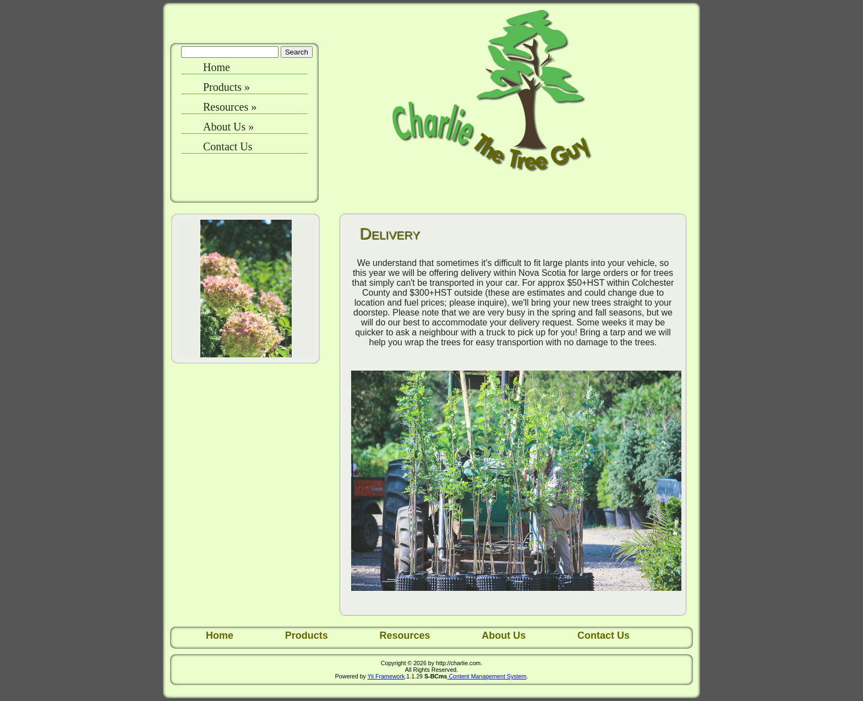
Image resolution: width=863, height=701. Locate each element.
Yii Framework (386, 676)
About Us (228, 127)
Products (226, 87)
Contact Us (227, 146)
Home (216, 67)
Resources (229, 107)
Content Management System (486, 676)
